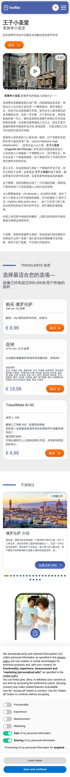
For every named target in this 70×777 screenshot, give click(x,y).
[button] (6, 575)
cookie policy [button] (10, 675)
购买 (14, 45)
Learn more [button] (35, 760)
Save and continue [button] (35, 769)
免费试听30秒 (50, 565)
